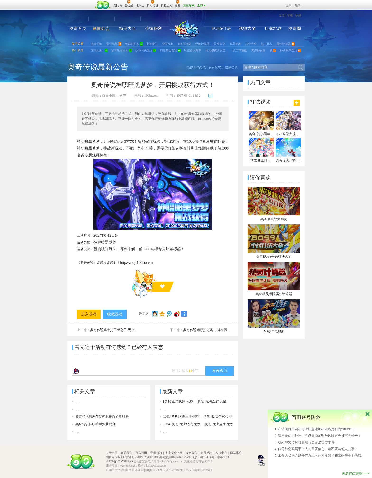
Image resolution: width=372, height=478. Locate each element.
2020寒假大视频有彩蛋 (292, 134)
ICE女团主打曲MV (262, 160)
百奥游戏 (81, 2)
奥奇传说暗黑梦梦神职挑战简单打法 (102, 416)
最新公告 (231, 68)
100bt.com (151, 95)
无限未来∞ (97, 50)
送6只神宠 (184, 44)
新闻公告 (101, 28)
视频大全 (247, 28)
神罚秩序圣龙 (288, 50)
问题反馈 (206, 453)
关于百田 (111, 453)
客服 (290, 15)
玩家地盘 (273, 28)
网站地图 (236, 453)
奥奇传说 (214, 68)
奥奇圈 (294, 28)
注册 (298, 5)
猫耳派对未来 (119, 50)
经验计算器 (202, 44)
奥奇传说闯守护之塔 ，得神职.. (206, 330)
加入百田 (141, 453)
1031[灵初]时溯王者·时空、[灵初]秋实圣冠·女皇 (197, 416)
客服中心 (221, 453)
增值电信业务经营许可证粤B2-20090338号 (132, 457)
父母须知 (156, 453)
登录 (289, 5)
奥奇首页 (77, 28)
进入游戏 (88, 314)
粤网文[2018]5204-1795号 (175, 457)
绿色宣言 (191, 453)
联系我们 (126, 453)
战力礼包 (266, 44)
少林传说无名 (144, 50)
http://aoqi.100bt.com (136, 262)
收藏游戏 (114, 314)
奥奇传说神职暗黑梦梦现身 (95, 424)
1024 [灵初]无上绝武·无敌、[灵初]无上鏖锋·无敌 (198, 424)
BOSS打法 (221, 28)
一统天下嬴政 (238, 50)
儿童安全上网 (173, 453)
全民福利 (167, 44)
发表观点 (219, 371)
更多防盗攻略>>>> (356, 473)
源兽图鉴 (96, 44)
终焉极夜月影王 (215, 50)
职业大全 (251, 44)
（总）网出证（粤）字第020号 (210, 457)
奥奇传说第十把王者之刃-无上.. (113, 330)
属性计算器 (284, 44)
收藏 (298, 15)
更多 (297, 103)
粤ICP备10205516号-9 (119, 461)
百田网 (103, 5)
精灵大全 (127, 28)
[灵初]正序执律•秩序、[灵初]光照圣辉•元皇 (194, 401)
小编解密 (153, 28)
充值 (281, 15)
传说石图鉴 (132, 44)
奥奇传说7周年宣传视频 (293, 160)
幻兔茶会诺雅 (168, 50)
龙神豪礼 (152, 44)
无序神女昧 (258, 50)
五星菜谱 (235, 44)
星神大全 (219, 44)
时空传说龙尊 (192, 50)
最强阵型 (112, 44)
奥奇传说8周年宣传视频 (266, 134)
